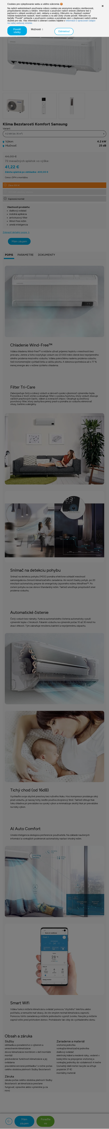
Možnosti (36, 29)
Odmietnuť (64, 31)
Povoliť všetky (17, 31)
